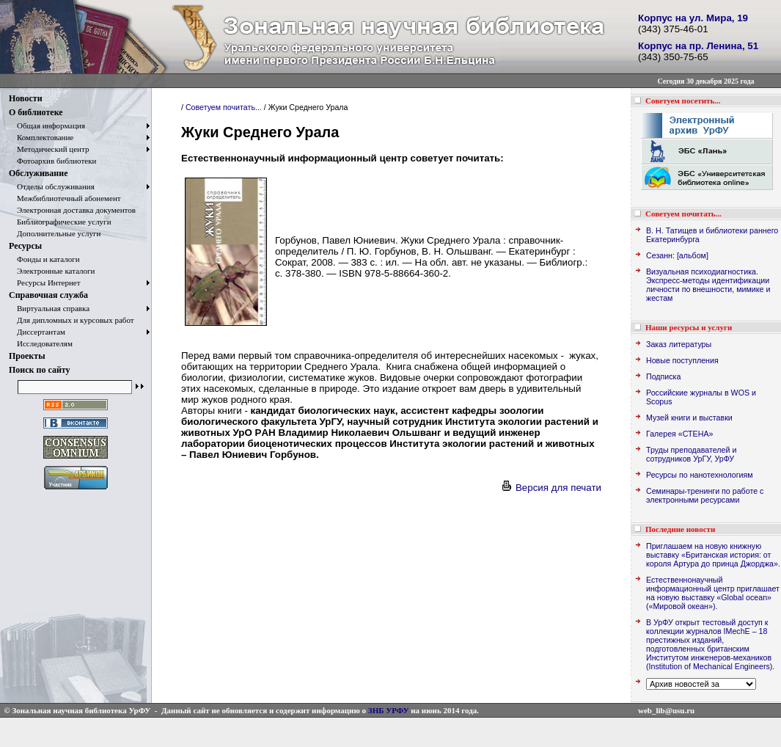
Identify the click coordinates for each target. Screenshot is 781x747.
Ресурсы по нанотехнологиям (699, 474)
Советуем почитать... (224, 107)
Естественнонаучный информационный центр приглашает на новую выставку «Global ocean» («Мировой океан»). (713, 593)
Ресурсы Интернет (45, 282)
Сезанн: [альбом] (677, 255)
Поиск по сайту (39, 370)
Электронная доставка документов (72, 209)
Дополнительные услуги (54, 233)
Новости (26, 98)
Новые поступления (682, 360)
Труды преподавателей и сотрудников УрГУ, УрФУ (691, 454)
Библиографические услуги (60, 221)
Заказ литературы (678, 344)
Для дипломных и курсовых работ (71, 320)
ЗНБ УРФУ (388, 710)
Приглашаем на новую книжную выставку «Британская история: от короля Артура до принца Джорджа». (713, 555)
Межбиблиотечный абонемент (65, 198)
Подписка (663, 376)
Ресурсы (25, 246)
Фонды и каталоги (44, 259)
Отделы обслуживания (52, 186)
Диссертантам (37, 331)
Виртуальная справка (49, 308)
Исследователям (41, 343)
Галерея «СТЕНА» (679, 433)
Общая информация (47, 125)
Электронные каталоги (52, 270)
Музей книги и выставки (689, 417)
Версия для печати (550, 487)
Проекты (27, 356)
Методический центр (49, 149)
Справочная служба (48, 295)
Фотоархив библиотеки (52, 160)
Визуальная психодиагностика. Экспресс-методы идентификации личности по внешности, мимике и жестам (708, 284)
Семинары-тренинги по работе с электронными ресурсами (704, 495)
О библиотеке (36, 112)
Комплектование (41, 137)
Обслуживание (38, 173)
